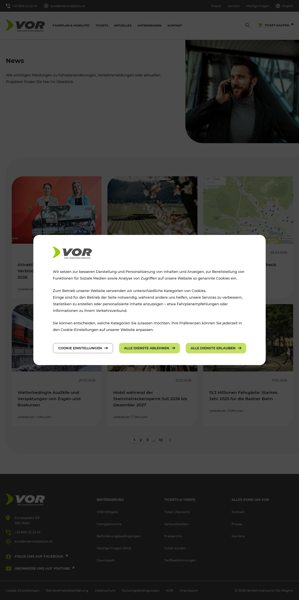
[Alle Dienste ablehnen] (149, 348)
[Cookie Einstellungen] (83, 348)
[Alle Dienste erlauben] (216, 348)
